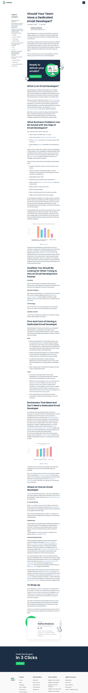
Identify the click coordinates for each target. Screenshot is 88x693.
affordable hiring (47, 571)
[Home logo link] (8, 2)
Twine (37, 534)
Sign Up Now (20, 663)
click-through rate (49, 182)
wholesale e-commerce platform (47, 252)
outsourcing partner (53, 497)
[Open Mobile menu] (83, 2)
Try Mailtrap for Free (35, 76)
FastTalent (43, 534)
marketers (36, 140)
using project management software (50, 549)
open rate (41, 182)
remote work (33, 566)
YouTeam (31, 565)
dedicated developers (52, 417)
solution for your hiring (49, 542)
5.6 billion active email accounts (48, 137)
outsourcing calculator (34, 580)
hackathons (56, 507)
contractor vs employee (45, 475)
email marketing (33, 156)
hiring (31, 505)
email (46, 134)
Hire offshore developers (37, 544)
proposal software (46, 435)
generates (40, 144)
